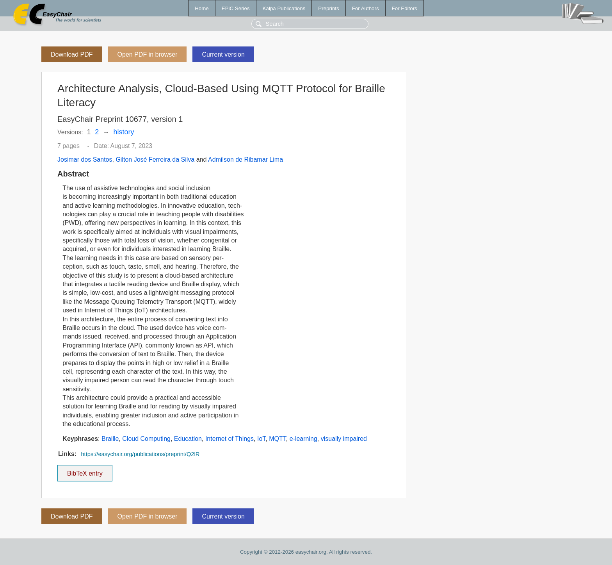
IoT (261, 438)
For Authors (365, 8)
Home (202, 8)
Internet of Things (229, 438)
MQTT (277, 438)
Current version (223, 54)
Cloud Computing (146, 438)
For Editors (404, 8)
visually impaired (344, 438)
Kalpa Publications (284, 8)
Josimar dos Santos (84, 159)
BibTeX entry (84, 471)
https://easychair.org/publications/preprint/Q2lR (140, 454)
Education (188, 438)
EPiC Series (236, 8)
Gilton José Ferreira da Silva (155, 159)
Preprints (328, 8)
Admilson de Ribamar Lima (245, 159)
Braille (110, 438)
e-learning (303, 438)
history (124, 132)
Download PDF (72, 54)
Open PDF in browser (147, 54)
